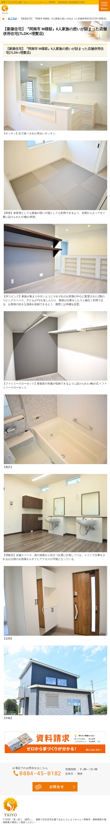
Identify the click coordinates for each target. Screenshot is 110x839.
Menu (104, 5)
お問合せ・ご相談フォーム (55, 786)
